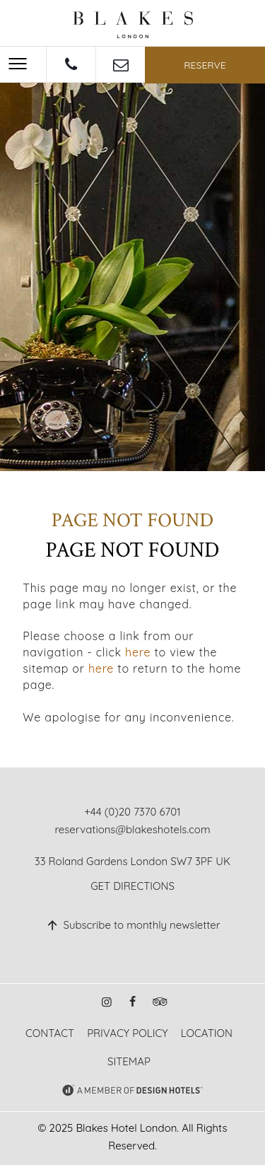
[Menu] (17, 63)
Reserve (205, 65)
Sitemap (129, 1061)
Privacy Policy (127, 1033)
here (138, 652)
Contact (49, 1033)
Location (206, 1033)
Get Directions (132, 886)
